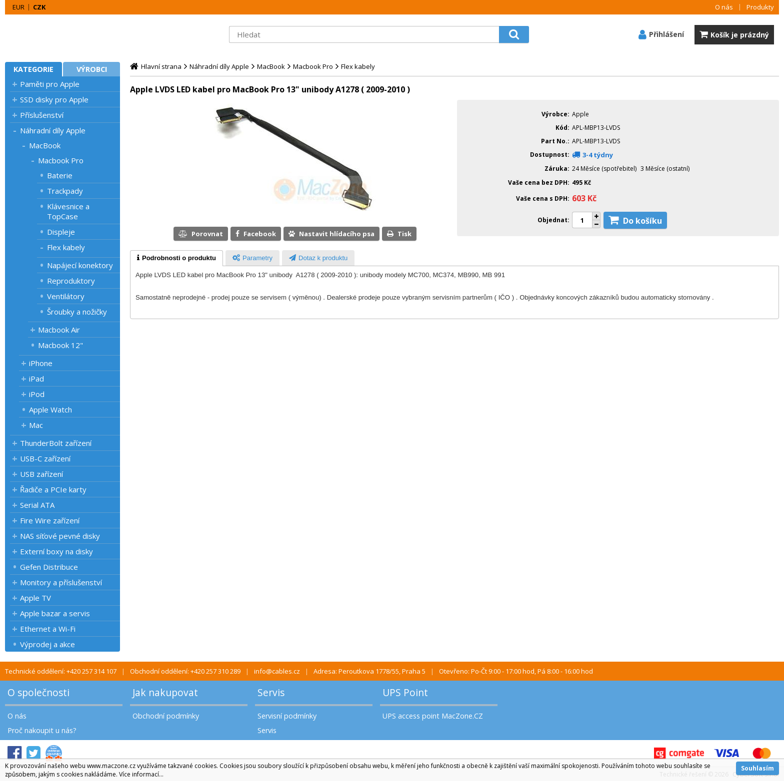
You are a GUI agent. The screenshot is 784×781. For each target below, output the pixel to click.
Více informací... (141, 774)
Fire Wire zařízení (50, 520)
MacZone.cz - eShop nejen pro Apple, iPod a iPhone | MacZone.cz (67, 34)
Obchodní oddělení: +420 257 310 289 (185, 671)
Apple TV (35, 598)
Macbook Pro (61, 160)
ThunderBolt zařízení (56, 443)
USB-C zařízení (45, 458)
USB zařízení (41, 474)
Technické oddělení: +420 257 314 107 (60, 671)
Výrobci (91, 69)
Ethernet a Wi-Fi (48, 629)
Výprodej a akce (47, 644)
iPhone (40, 363)
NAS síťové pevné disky (60, 536)
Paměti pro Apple (50, 84)
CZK (39, 6)
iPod (36, 394)
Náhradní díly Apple (53, 130)
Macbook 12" (60, 345)
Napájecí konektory (80, 265)
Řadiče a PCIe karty (53, 489)
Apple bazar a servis (55, 613)
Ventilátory (65, 296)
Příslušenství (42, 115)
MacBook (44, 145)
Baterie (59, 175)
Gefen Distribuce (49, 567)
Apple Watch (50, 409)
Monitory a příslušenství (61, 582)
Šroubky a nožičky (77, 312)
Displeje (61, 232)
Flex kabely (66, 247)
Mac (36, 425)
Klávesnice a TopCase (68, 211)
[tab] (176, 258)
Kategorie (34, 69)
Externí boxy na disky (56, 551)
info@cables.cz (277, 671)
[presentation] (176, 258)
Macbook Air (59, 330)
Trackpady (65, 191)
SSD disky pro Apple (54, 99)
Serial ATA (37, 505)
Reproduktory (71, 281)
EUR (18, 6)
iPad (36, 379)
